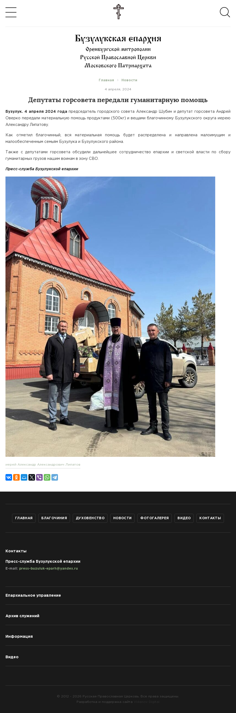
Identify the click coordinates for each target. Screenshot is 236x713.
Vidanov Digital (146, 701)
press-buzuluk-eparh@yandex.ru (48, 568)
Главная (24, 518)
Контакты (210, 518)
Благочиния (54, 518)
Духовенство (90, 518)
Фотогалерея (154, 518)
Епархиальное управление (33, 595)
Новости (122, 518)
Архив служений (22, 616)
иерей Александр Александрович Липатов (42, 464)
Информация (19, 636)
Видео (184, 518)
